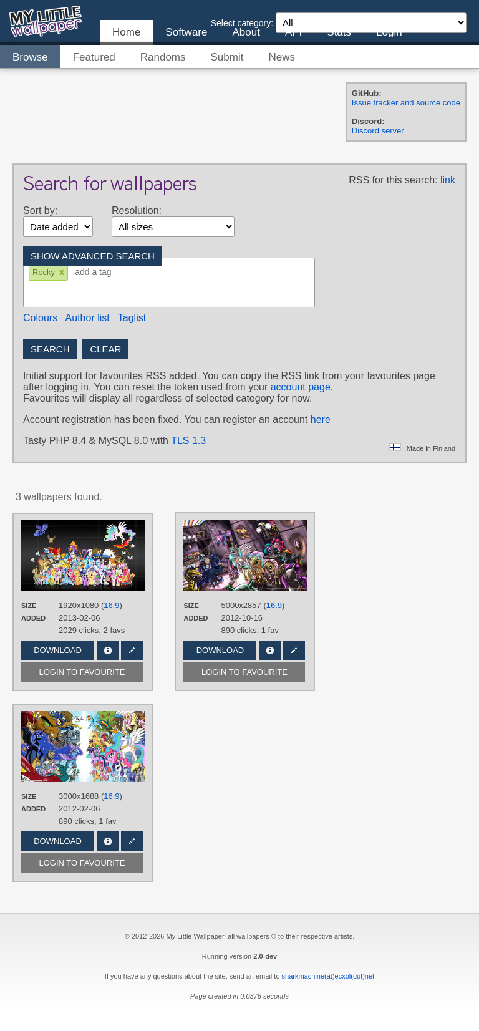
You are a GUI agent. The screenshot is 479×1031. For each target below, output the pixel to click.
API (293, 32)
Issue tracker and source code (406, 102)
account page (301, 387)
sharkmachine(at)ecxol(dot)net (328, 976)
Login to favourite (82, 672)
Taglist (132, 317)
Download (58, 650)
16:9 (111, 605)
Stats (339, 32)
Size (28, 605)
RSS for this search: (393, 180)
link (447, 180)
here (321, 419)
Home (126, 32)
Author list (87, 317)
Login (389, 32)
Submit (227, 57)
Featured (94, 57)
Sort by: (40, 210)
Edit (132, 650)
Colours (40, 317)
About (245, 32)
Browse (30, 57)
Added (33, 618)
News (281, 57)
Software (186, 32)
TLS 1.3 (188, 440)
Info (108, 650)
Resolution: (137, 210)
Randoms (163, 57)
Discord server (378, 130)
